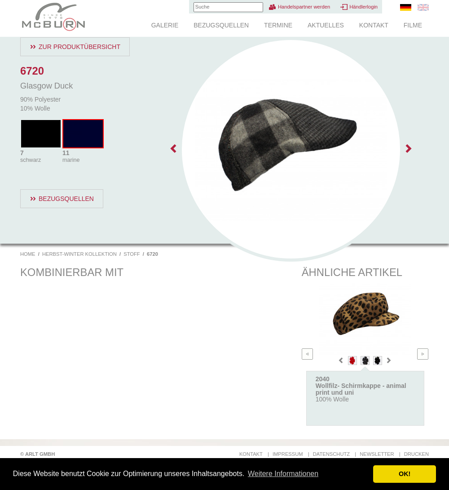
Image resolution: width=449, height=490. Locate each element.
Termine (278, 25)
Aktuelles (326, 25)
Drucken (416, 454)
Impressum (288, 454)
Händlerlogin (363, 6)
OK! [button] (404, 473)
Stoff (131, 254)
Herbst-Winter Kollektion (79, 254)
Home (27, 254)
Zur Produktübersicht (79, 46)
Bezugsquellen (221, 25)
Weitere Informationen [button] (283, 473)
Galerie (165, 25)
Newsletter (377, 454)
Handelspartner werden (304, 6)
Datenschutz (331, 454)
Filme (413, 25)
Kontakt (373, 25)
